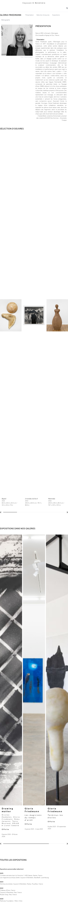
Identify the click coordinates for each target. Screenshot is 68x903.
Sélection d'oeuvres (42, 15)
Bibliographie (5, 20)
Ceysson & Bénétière (34, 3)
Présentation (29, 15)
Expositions (56, 15)
